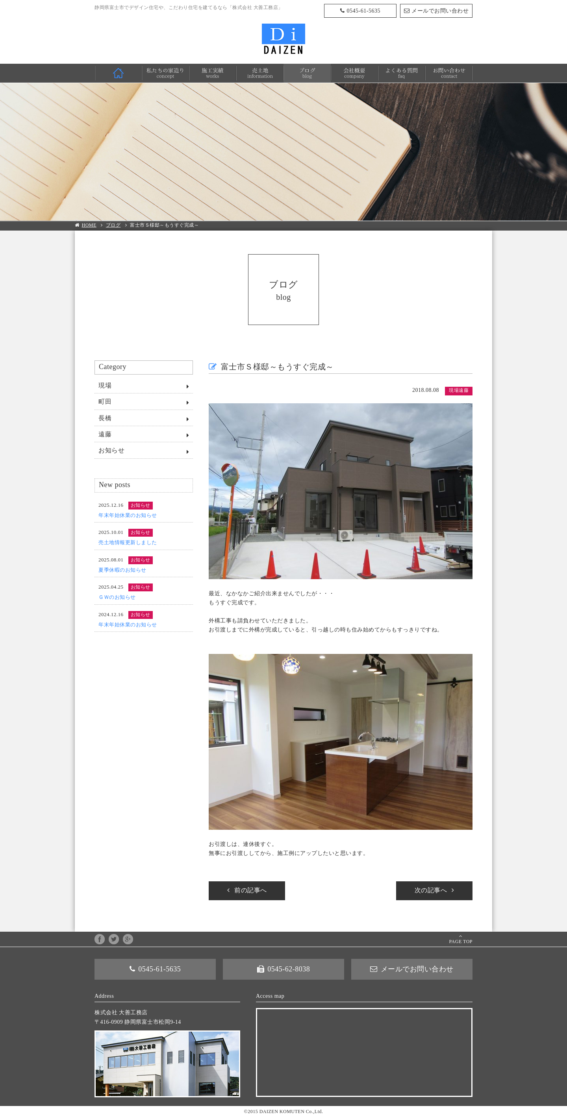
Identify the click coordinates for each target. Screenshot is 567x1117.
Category (112, 367)
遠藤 (104, 434)
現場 (104, 385)
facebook (99, 939)
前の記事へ (250, 890)
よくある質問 (401, 73)
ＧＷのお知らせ (117, 597)
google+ (128, 939)
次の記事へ (431, 890)
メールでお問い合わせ (440, 11)
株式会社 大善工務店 (283, 39)
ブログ (307, 73)
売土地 (260, 73)
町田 (104, 401)
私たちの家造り (165, 73)
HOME (118, 73)
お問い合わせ (448, 73)
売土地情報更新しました (127, 542)
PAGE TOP (460, 941)
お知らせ (111, 450)
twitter (114, 939)
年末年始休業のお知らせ (127, 515)
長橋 (104, 418)
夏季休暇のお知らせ (122, 570)
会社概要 (354, 73)
